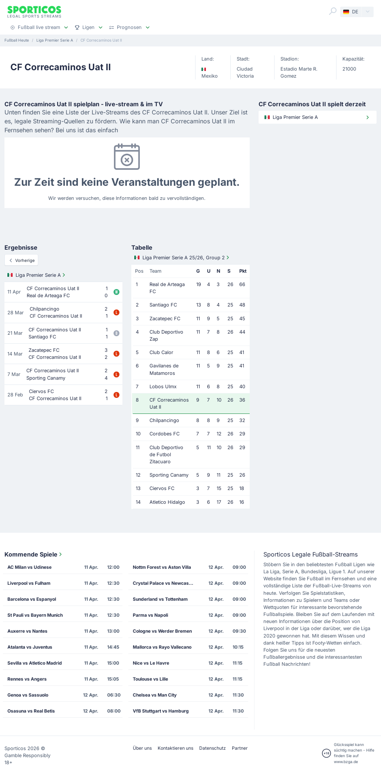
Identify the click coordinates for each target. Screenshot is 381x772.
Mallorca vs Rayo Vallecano (162, 647)
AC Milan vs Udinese (29, 567)
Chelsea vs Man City (155, 695)
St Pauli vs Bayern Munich (35, 615)
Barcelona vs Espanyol (31, 599)
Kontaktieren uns (175, 748)
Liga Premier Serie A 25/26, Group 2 (182, 257)
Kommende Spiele (33, 554)
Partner (240, 748)
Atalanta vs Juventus (29, 647)
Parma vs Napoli (150, 615)
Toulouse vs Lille (150, 679)
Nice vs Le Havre (151, 663)
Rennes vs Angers (27, 679)
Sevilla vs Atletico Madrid (34, 663)
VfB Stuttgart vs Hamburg (161, 711)
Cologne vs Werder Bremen (162, 631)
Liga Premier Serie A (37, 275)
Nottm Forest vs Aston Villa (162, 567)
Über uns (142, 748)
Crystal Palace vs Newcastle (163, 583)
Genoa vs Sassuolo (27, 695)
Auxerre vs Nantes (27, 631)
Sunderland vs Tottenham (160, 599)
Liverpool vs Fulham (28, 583)
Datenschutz (212, 748)
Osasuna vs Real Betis (31, 711)
